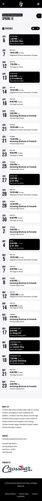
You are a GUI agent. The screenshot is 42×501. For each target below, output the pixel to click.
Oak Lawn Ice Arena (17, 43)
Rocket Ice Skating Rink (18, 335)
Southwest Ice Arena (17, 363)
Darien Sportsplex (16, 349)
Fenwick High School (17, 118)
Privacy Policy (24, 494)
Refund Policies (10, 494)
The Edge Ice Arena (16, 67)
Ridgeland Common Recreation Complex (24, 55)
